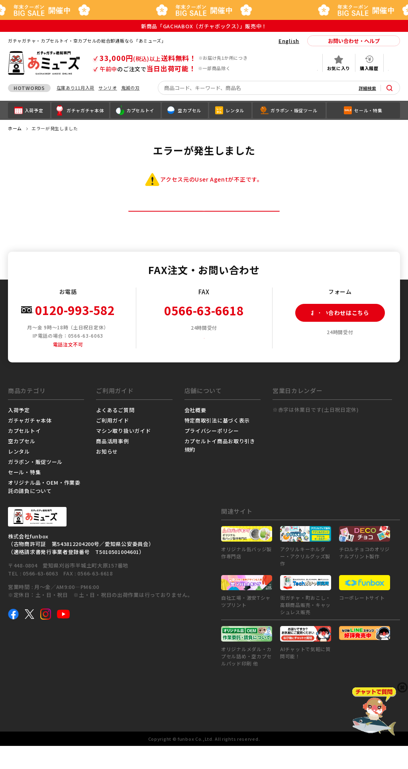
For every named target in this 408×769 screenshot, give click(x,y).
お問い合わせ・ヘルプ (354, 41)
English (289, 41)
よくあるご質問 (115, 432)
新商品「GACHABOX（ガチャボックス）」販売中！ (204, 26)
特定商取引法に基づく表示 (217, 443)
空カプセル (21, 464)
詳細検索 (367, 87)
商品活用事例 (112, 464)
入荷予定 (19, 432)
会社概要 (195, 432)
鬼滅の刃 (130, 87)
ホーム (15, 128)
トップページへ (204, 222)
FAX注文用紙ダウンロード (207, 359)
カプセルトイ (24, 453)
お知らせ (107, 474)
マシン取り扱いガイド (123, 453)
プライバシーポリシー (211, 453)
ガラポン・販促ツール (35, 484)
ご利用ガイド (112, 443)
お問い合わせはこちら (332, 335)
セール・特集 (24, 495)
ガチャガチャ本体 (30, 443)
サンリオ (107, 87)
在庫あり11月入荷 (75, 87)
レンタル (19, 474)
